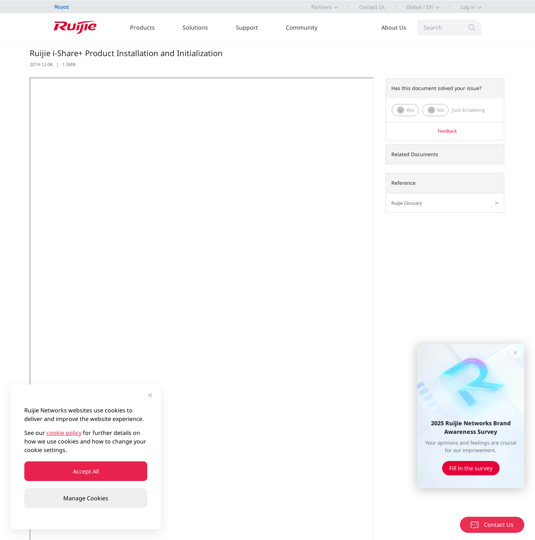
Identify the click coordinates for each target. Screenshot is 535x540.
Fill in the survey (470, 468)
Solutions (195, 27)
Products (142, 27)
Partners (321, 7)
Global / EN (419, 7)
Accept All (86, 471)
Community (301, 27)
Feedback (447, 131)
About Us (393, 27)
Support (247, 27)
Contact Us (372, 7)
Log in (468, 7)
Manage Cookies (85, 498)
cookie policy (63, 433)
